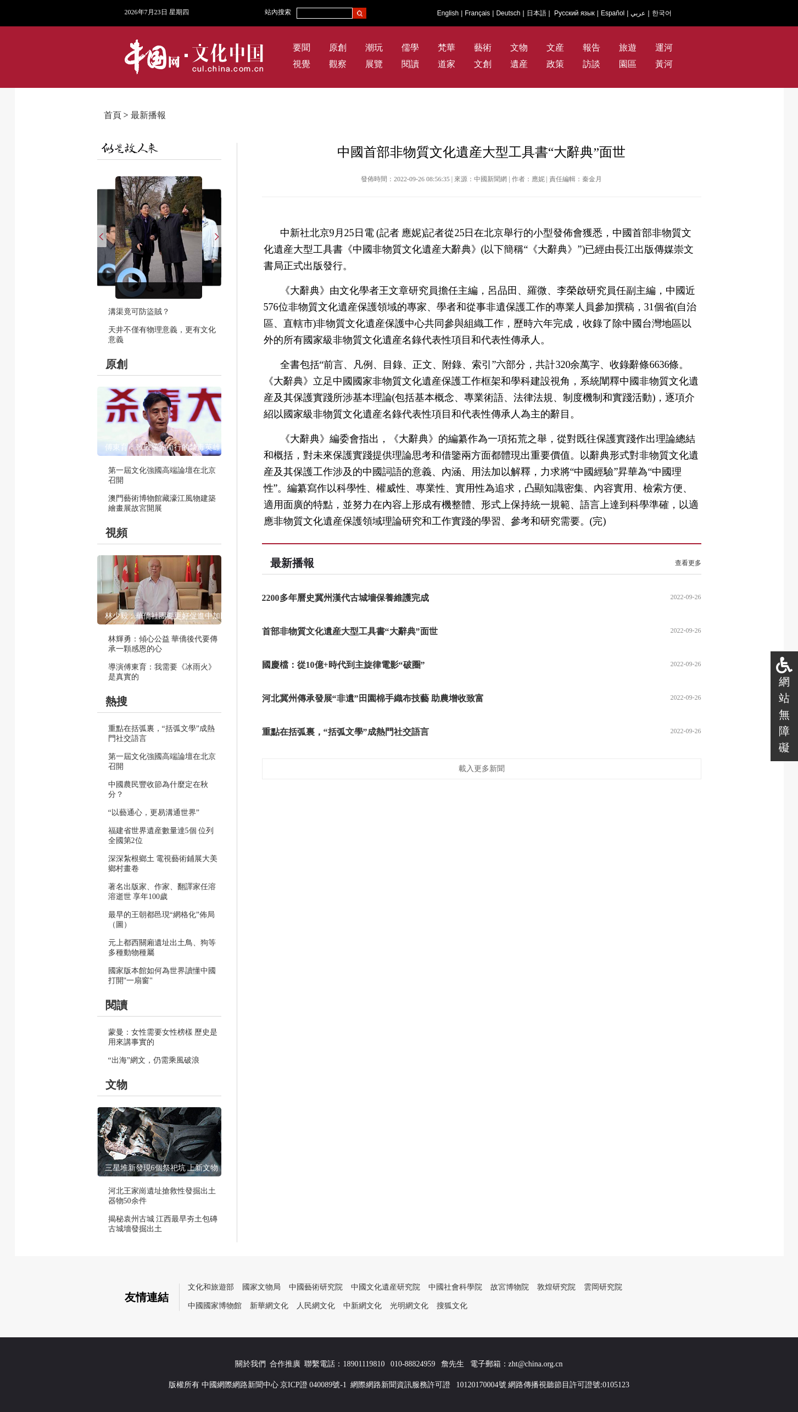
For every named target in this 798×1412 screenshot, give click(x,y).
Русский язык (574, 13)
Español (612, 13)
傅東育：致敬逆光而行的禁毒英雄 (162, 447)
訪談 (591, 64)
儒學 (410, 47)
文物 (519, 47)
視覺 (301, 64)
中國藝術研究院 (316, 1287)
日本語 (536, 13)
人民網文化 (316, 1306)
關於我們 (250, 1364)
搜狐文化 (452, 1306)
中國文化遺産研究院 (385, 1287)
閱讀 (410, 64)
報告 (591, 47)
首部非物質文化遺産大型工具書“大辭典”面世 (350, 631)
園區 (628, 64)
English (448, 13)
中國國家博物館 (215, 1306)
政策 (555, 64)
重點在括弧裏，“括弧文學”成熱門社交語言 (345, 731)
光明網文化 (409, 1306)
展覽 (374, 64)
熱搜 (116, 701)
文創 (483, 64)
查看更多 (688, 563)
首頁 (112, 115)
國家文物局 (261, 1287)
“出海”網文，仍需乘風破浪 (153, 1060)
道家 (446, 64)
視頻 (116, 533)
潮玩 (374, 47)
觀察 (338, 64)
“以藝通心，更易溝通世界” (153, 812)
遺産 (519, 64)
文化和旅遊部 (211, 1287)
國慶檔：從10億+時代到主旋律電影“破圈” (343, 664)
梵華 (446, 47)
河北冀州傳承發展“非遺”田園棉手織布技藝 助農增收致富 (373, 698)
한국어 (662, 13)
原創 (338, 47)
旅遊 (628, 47)
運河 (664, 47)
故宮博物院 (509, 1287)
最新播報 (148, 115)
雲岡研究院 (603, 1287)
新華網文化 (269, 1306)
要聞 (301, 47)
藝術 (483, 47)
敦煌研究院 (556, 1287)
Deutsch (508, 13)
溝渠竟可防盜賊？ (139, 312)
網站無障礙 (784, 715)
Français (477, 13)
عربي (637, 13)
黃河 (664, 64)
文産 (555, 47)
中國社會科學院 (455, 1287)
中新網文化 (362, 1306)
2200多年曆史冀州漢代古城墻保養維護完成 (345, 597)
